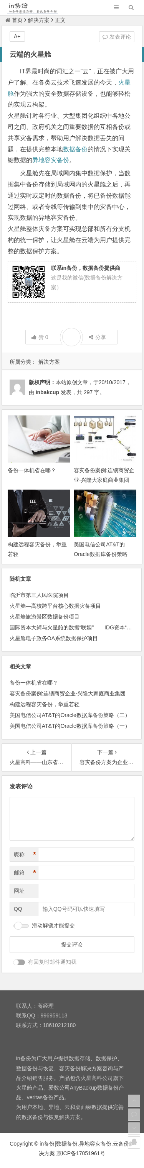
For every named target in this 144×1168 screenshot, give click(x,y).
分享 (97, 337)
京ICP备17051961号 (81, 1153)
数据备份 (75, 149)
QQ (18, 909)
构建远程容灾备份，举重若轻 (44, 704)
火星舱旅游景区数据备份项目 (44, 617)
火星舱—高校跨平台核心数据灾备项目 (55, 606)
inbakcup (47, 392)
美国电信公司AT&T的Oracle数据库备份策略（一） (70, 726)
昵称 (25, 854)
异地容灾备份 (50, 160)
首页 (14, 20)
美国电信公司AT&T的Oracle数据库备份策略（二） (100, 554)
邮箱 (25, 873)
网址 (19, 891)
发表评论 (117, 37)
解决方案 (39, 20)
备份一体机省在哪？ (32, 470)
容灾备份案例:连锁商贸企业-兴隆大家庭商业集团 (68, 693)
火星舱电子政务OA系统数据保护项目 (54, 638)
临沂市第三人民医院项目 (39, 595)
